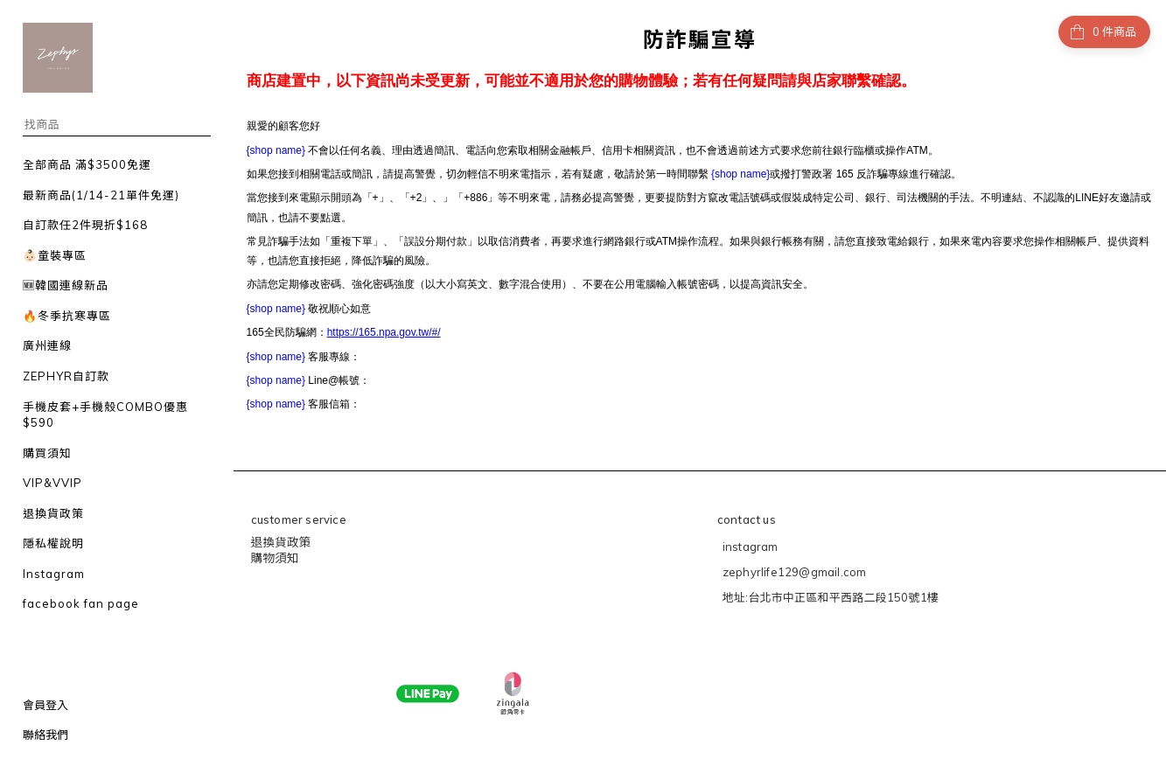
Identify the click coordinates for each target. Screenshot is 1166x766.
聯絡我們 (45, 735)
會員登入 (45, 705)
